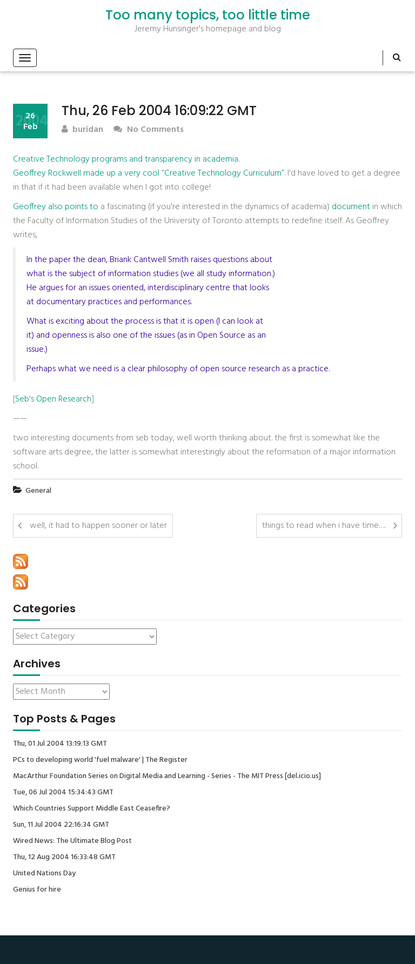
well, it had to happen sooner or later (98, 526)
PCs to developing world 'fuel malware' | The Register (100, 760)
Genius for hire (37, 890)
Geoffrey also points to (55, 207)
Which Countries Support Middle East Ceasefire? (91, 809)
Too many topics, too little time (207, 15)
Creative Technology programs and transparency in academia (125, 159)
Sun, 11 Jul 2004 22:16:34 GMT (61, 825)
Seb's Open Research (53, 399)
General (38, 491)
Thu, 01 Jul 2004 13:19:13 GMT (60, 744)
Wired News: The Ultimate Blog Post (72, 841)
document (351, 207)
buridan (82, 130)
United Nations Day (44, 873)
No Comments (148, 130)
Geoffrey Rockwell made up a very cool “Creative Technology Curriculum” (148, 173)
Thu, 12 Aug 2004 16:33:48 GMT (64, 857)
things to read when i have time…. (323, 526)
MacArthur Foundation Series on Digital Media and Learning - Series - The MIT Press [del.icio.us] (167, 776)
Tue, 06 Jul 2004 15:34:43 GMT (63, 792)
